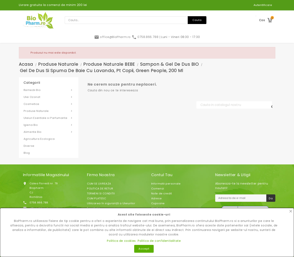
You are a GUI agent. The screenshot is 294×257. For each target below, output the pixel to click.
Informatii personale (166, 184)
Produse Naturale (49, 111)
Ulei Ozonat (49, 97)
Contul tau (162, 175)
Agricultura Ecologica (39, 139)
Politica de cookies (121, 241)
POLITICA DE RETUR (100, 188)
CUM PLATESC (96, 198)
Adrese (156, 198)
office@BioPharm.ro (113, 37)
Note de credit (161, 193)
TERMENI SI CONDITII (101, 193)
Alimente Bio (49, 132)
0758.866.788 (145, 37)
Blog (27, 153)
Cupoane (158, 203)
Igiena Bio (49, 125)
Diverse (29, 146)
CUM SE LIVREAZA (99, 184)
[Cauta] (234, 105)
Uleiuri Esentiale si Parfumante (49, 118)
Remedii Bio (49, 90)
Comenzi (157, 188)
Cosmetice (49, 104)
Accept (143, 249)
